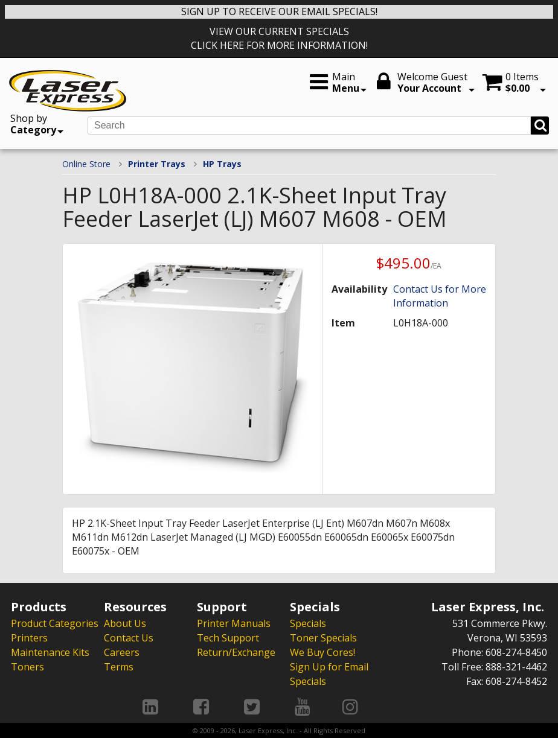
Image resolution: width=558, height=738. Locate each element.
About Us (125, 623)
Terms (118, 666)
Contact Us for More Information (439, 296)
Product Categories (54, 623)
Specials (308, 623)
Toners (27, 666)
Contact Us (128, 637)
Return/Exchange (236, 652)
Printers (29, 637)
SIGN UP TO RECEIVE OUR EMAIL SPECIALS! (279, 11)
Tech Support (228, 637)
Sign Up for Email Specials (329, 674)
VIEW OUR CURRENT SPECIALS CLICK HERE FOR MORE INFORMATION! (279, 38)
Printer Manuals (234, 623)
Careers (122, 652)
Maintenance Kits (50, 652)
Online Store (86, 164)
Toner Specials (323, 637)
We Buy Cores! (322, 652)
